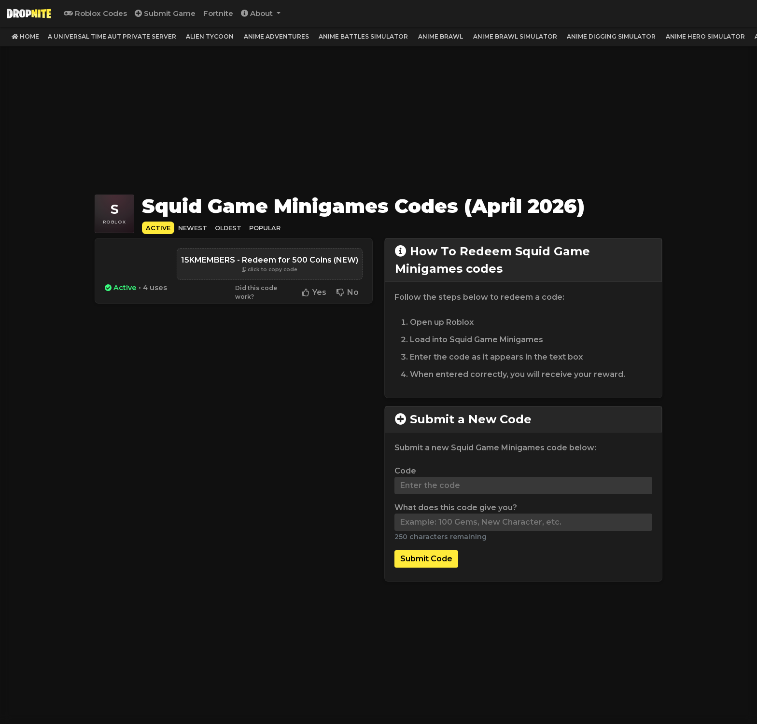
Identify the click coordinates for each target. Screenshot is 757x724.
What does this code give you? (455, 507)
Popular (264, 228)
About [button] (258, 13)
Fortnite (218, 13)
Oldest (228, 228)
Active (158, 228)
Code (405, 470)
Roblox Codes (95, 13)
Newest (192, 228)
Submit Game (165, 13)
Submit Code (426, 558)
